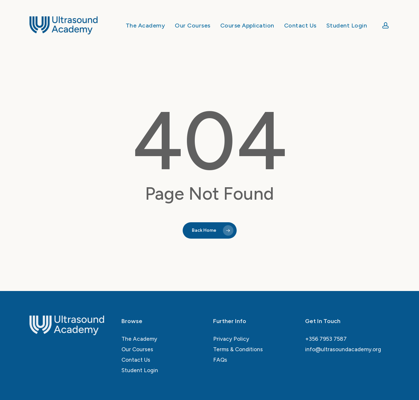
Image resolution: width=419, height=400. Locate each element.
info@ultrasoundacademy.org (343, 349)
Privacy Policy (231, 339)
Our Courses (137, 349)
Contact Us (135, 359)
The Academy (139, 339)
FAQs (220, 359)
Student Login (139, 370)
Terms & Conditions (238, 349)
